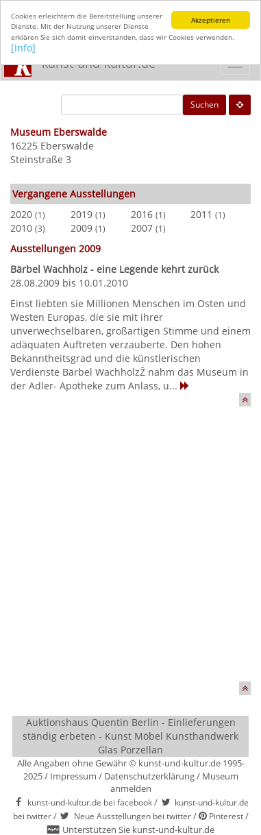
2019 (81, 214)
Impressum (73, 775)
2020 (21, 214)
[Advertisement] (130, 550)
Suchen (204, 104)
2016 (142, 214)
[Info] (23, 47)
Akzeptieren (210, 20)
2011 (201, 214)
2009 (81, 227)
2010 (21, 227)
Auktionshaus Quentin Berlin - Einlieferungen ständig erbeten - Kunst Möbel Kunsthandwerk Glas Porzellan (130, 736)
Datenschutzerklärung (149, 775)
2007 (142, 227)
